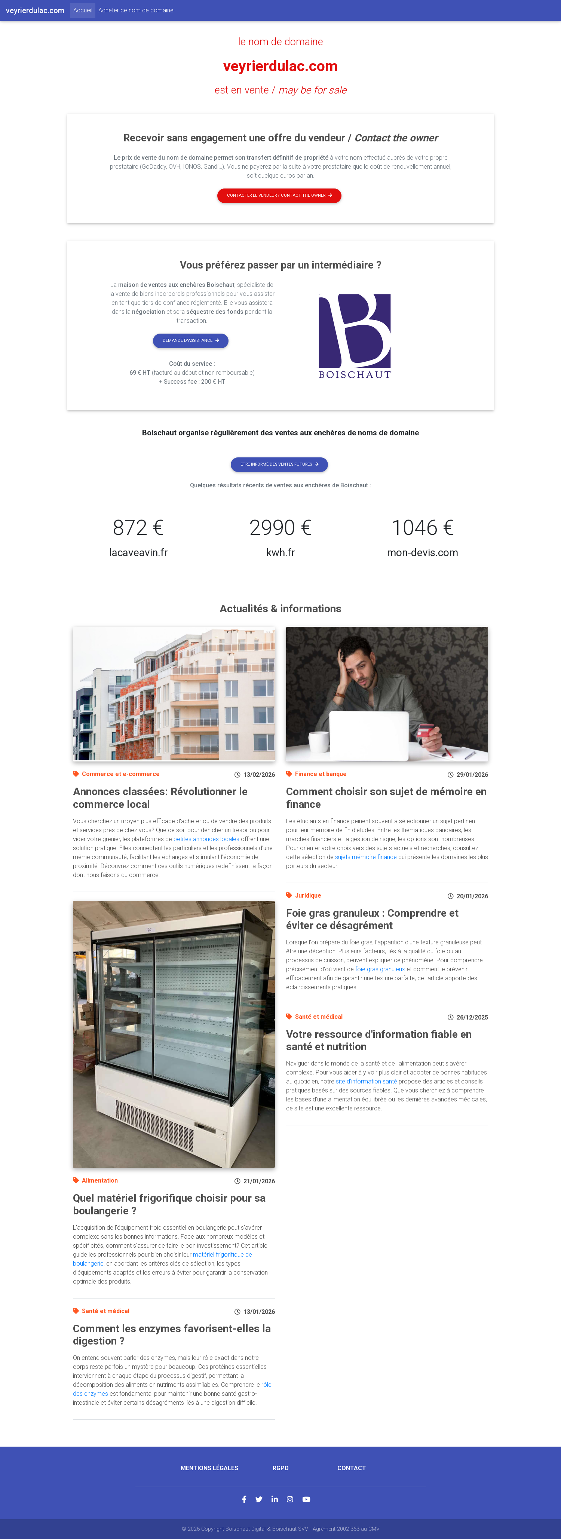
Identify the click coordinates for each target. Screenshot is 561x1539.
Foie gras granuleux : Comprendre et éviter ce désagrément (372, 919)
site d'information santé (366, 1081)
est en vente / (280, 90)
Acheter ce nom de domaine (136, 10)
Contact (351, 1468)
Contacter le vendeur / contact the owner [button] (279, 195)
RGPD (281, 1468)
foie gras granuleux (380, 969)
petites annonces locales (206, 839)
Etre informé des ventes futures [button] (279, 464)
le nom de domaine (280, 42)
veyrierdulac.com (280, 66)
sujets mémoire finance (366, 857)
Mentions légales (209, 1468)
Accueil (84, 10)
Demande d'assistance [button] (191, 340)
